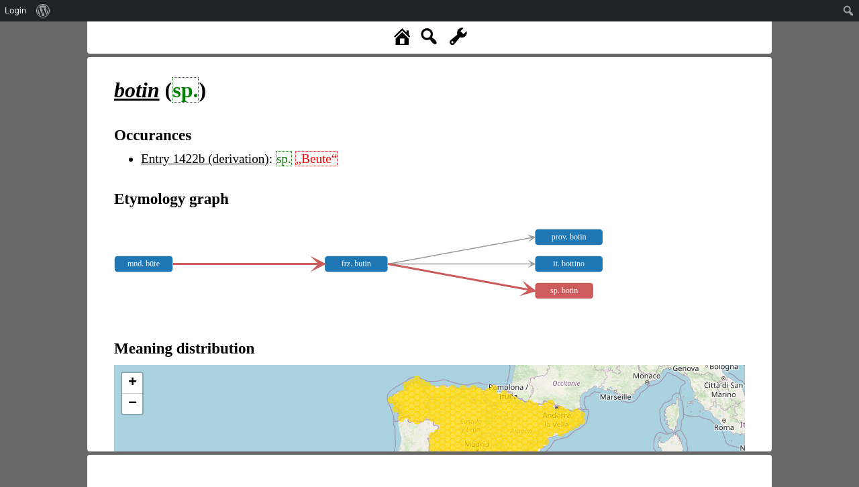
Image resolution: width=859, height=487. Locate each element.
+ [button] (132, 383)
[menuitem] (43, 10)
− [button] (132, 404)
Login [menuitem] (15, 10)
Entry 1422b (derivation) (205, 159)
